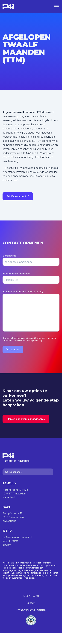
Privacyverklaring (26, 609)
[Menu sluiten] (56, 6)
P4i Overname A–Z (18, 196)
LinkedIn (31, 603)
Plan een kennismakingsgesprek (26, 419)
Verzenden (12, 349)
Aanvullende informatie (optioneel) (23, 291)
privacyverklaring (34, 340)
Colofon (41, 609)
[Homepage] (8, 6)
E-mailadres (9, 255)
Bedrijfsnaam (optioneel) (17, 273)
